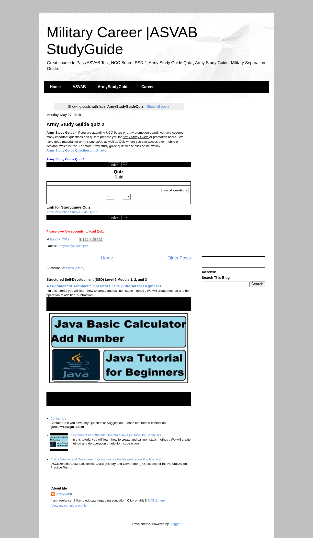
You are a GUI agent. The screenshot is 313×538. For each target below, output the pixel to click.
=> (125, 164)
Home (55, 87)
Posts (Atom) (75, 268)
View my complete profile (69, 505)
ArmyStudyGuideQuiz (72, 246)
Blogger (175, 524)
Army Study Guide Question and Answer (77, 150)
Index (114, 164)
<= (110, 196)
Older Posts (179, 258)
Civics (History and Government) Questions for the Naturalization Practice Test (105, 459)
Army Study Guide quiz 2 (75, 124)
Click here (158, 500)
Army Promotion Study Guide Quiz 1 (72, 212)
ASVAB (79, 87)
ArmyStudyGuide (114, 87)
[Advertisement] (233, 175)
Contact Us (58, 418)
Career (147, 87)
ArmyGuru (64, 494)
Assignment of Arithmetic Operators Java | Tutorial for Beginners (103, 286)
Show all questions (173, 190)
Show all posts (158, 106)
